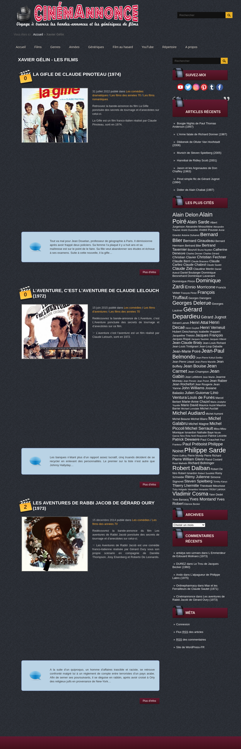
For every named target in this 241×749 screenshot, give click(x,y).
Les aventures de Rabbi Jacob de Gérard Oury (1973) (199, 598)
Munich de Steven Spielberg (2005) (199, 152)
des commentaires (191, 639)
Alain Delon (185, 215)
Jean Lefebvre (193, 377)
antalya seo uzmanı (188, 553)
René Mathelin (180, 463)
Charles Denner (194, 253)
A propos (191, 47)
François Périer (189, 293)
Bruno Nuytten (205, 250)
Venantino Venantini (198, 489)
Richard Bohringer (201, 463)
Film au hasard (123, 47)
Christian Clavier (184, 257)
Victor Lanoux (217, 489)
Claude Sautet (214, 265)
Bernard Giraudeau (199, 241)
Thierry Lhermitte (186, 485)
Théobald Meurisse (212, 485)
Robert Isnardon (187, 473)
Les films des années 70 (125, 95)
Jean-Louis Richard (214, 343)
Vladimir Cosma (190, 494)
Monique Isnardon (184, 432)
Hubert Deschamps (185, 331)
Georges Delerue (192, 303)
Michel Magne (198, 424)
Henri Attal (199, 322)
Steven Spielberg (198, 481)
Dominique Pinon (184, 281)
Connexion (183, 624)
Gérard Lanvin (181, 323)
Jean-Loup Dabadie (210, 346)
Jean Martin (209, 377)
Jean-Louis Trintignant (186, 346)
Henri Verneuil (212, 327)
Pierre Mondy (195, 455)
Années (74, 47)
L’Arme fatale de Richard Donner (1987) (202, 134)
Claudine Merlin (203, 269)
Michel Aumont (214, 413)
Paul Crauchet (209, 439)
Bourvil (192, 249)
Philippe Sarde (205, 450)
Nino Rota (185, 436)
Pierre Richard (212, 455)
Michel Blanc (199, 419)
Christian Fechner (211, 257)
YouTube (148, 47)
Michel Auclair (209, 408)
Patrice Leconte (217, 435)
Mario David (189, 405)
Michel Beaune (181, 419)
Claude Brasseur (200, 261)
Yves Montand (202, 499)
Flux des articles (189, 632)
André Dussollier (189, 230)
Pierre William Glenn (189, 459)
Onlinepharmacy (186, 585)
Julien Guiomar (197, 393)
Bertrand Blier (193, 245)
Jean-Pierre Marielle (205, 361)
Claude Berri (182, 261)
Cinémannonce (185, 596)
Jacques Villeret (218, 339)
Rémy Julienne (197, 477)
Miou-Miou (220, 428)
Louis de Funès (201, 397)
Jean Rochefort (184, 384)
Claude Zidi (183, 268)
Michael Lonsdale (190, 408)
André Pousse (208, 230)
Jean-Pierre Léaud (183, 361)
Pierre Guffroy (180, 455)
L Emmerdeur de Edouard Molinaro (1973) (199, 554)
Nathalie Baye (205, 432)
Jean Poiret (203, 381)
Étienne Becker (192, 504)
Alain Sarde (198, 222)
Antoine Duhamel (191, 235)
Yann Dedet (216, 494)
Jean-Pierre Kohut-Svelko (209, 357)
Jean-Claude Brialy (187, 343)
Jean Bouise (194, 366)
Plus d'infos (149, 272)
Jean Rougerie (203, 384)
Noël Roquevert (199, 436)
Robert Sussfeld (206, 473)
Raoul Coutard (213, 459)
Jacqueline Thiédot (184, 335)
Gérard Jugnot (213, 317)
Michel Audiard (189, 413)
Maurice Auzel (207, 405)
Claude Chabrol (194, 264)
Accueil (38, 34)
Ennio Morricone (200, 287)
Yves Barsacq (181, 499)
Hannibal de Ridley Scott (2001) (197, 160)
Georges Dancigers (199, 298)
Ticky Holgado (180, 489)
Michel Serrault (199, 428)
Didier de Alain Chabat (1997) (195, 189)
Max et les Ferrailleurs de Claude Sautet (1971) (195, 587)
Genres (55, 47)
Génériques (96, 47)
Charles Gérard (211, 253)
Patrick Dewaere (186, 439)
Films (38, 47)
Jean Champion (198, 371)
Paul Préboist (195, 444)
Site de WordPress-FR (190, 647)
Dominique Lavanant (201, 275)
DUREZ (181, 563)
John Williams (193, 388)
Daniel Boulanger (190, 272)
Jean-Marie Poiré (187, 351)
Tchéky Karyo (220, 481)
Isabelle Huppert (209, 331)
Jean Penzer (189, 381)
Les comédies (132, 307)
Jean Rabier (218, 380)
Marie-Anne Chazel (196, 401)
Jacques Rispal (181, 339)
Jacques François (209, 335)
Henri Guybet (192, 328)
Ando (179, 574)
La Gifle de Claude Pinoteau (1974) (77, 74)
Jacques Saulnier (200, 339)
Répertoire (169, 47)
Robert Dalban (191, 468)
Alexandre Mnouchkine (199, 226)
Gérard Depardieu (187, 313)
